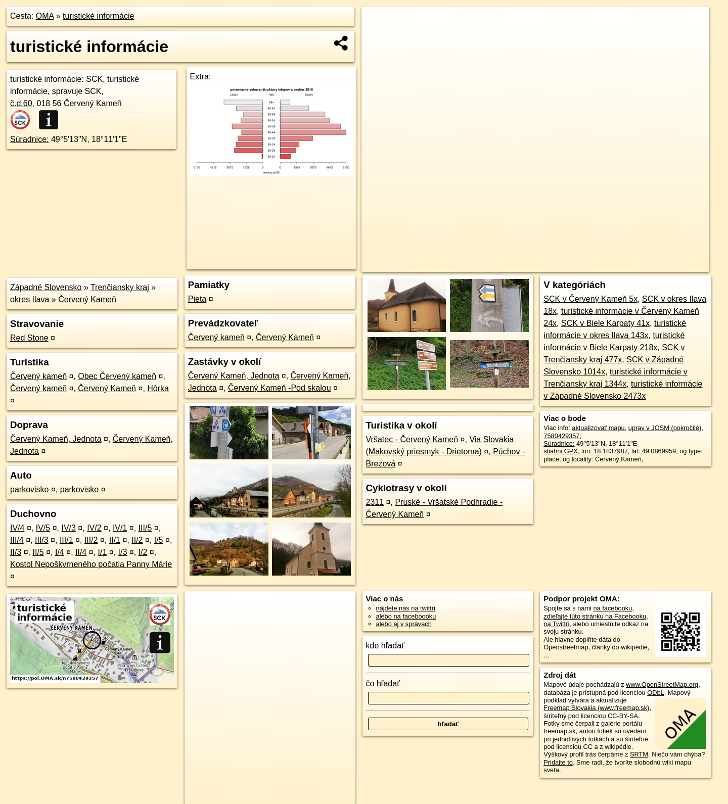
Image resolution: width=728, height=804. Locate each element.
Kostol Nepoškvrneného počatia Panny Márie (91, 564)
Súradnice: (29, 139)
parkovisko (29, 489)
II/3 (15, 552)
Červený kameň (38, 376)
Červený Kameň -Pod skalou (279, 388)
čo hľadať (383, 683)
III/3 (42, 540)
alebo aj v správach (404, 624)
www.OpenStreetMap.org (662, 684)
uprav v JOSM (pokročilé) (664, 428)
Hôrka (158, 388)
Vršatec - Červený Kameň (412, 439)
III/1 (66, 540)
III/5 (145, 528)
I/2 (143, 552)
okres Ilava (29, 299)
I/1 (102, 552)
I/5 (158, 540)
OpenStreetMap (535, 264)
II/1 (114, 540)
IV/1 (120, 528)
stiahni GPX (560, 451)
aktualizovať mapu (598, 428)
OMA (45, 16)
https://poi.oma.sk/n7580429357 (664, 264)
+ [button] (379, 23)
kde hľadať (385, 645)
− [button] (379, 39)
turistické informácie (98, 16)
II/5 (37, 552)
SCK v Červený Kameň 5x (590, 299)
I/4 (59, 552)
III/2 (91, 540)
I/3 (122, 552)
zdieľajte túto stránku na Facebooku (594, 616)
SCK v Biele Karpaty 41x (605, 323)
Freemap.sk (587, 264)
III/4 (17, 540)
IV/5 (43, 528)
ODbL (655, 692)
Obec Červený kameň (117, 376)
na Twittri (556, 624)
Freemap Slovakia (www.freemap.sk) (596, 708)
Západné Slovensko (45, 287)
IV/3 (68, 528)
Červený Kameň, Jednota (56, 439)
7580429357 (561, 436)
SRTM (639, 754)
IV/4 (17, 528)
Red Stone (29, 338)
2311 (375, 502)
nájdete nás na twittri (405, 608)
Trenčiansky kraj (119, 287)
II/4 (80, 552)
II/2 (137, 540)
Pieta (197, 299)
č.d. (21, 103)
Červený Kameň (87, 299)
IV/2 (94, 528)
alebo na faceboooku (406, 616)
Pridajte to (558, 762)
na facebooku (612, 608)
